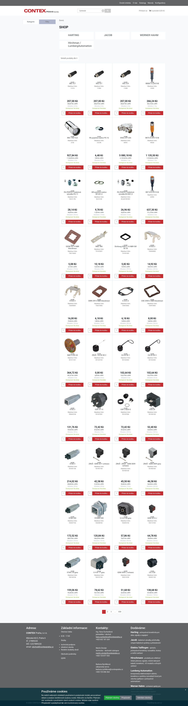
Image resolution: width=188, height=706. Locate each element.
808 (119, 612)
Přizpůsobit (125, 698)
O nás (135, 3)
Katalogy (142, 3)
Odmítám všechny (144, 698)
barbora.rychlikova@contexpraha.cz (109, 669)
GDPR (63, 658)
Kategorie (30, 22)
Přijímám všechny (112, 698)
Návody (150, 3)
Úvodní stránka (125, 3)
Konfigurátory (160, 3)
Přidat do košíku (74, 113)
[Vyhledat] (108, 11)
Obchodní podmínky (68, 654)
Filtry (47, 22)
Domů (61, 20)
